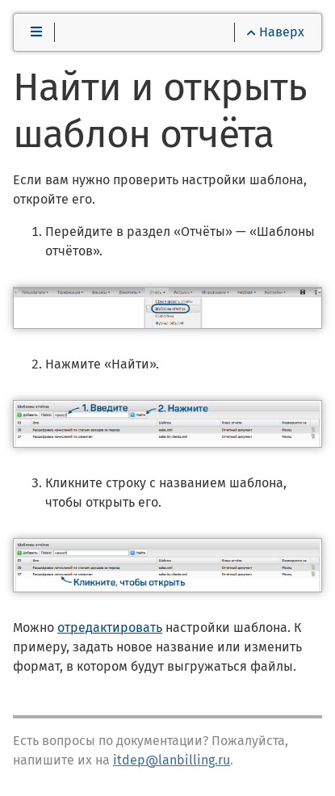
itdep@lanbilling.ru (171, 760)
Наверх (275, 32)
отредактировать (109, 627)
